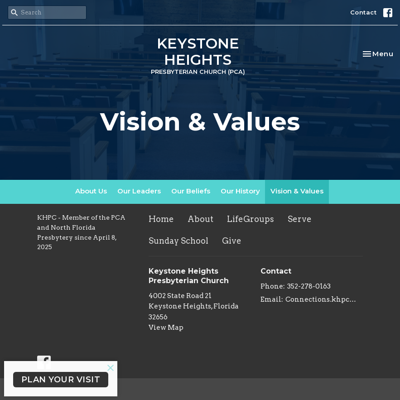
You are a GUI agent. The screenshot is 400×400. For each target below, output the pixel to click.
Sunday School (178, 241)
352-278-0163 (309, 286)
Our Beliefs (190, 191)
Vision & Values (296, 191)
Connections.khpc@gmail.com (324, 299)
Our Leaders (139, 191)
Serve (300, 219)
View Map (166, 327)
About (200, 219)
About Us (91, 191)
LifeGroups (250, 219)
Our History (240, 191)
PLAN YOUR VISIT (61, 380)
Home (161, 219)
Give (231, 241)
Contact (363, 12)
